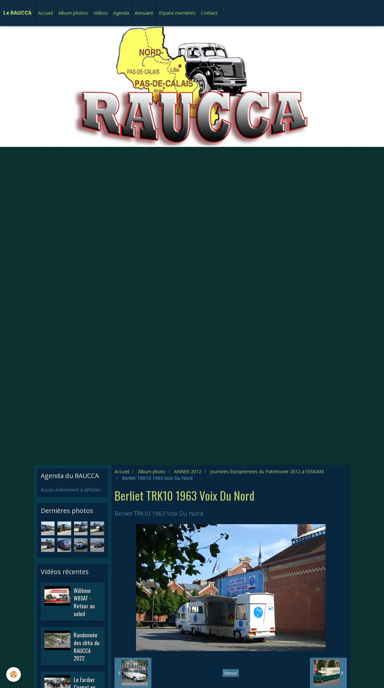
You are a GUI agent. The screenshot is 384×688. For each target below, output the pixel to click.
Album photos (73, 13)
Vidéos (101, 13)
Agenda (121, 13)
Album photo (151, 471)
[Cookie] (14, 674)
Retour (230, 673)
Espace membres (177, 13)
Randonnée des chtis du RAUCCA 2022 (87, 646)
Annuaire (144, 13)
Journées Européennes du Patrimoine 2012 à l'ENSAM (267, 471)
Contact (209, 13)
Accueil (45, 13)
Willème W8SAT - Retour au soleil (84, 602)
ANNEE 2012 (187, 471)
